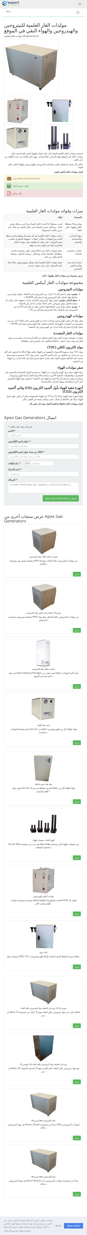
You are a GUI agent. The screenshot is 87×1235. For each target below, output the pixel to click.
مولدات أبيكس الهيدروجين (43, 896)
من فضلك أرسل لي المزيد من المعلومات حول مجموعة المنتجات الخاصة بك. (43, 487)
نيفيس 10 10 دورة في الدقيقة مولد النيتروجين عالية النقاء (43, 1008)
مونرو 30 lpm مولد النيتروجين (43, 1120)
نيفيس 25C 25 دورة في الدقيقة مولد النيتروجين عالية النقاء (43, 1064)
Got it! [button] (58, 1226)
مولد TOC (43, 952)
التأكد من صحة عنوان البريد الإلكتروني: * (26, 451)
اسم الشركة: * (15, 469)
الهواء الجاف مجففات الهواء (43, 840)
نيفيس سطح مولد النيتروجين (43, 669)
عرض (77, 574)
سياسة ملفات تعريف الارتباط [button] (17, 1230)
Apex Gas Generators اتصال (60, 498)
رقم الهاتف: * (14, 463)
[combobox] (26, 463)
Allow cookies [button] (73, 1226)
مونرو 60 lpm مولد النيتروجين (43, 1176)
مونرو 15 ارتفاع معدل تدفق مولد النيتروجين (43, 612)
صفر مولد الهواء (43, 725)
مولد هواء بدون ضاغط (43, 784)
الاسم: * (12, 430)
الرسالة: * (12, 479)
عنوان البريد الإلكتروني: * (19, 441)
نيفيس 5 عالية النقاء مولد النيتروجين (43, 556)
